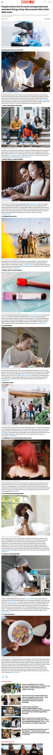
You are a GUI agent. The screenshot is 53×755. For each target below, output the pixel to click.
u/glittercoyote (4, 551)
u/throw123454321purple (35, 315)
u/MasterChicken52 (6, 214)
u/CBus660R (16, 267)
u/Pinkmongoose (25, 375)
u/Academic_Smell (27, 264)
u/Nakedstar (15, 491)
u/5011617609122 (15, 672)
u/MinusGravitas (5, 612)
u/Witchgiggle (4, 432)
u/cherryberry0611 (12, 602)
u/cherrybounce (33, 204)
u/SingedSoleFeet (41, 323)
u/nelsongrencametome (16, 155)
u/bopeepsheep (5, 380)
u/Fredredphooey (12, 435)
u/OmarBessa (45, 100)
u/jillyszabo (28, 157)
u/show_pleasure (30, 598)
